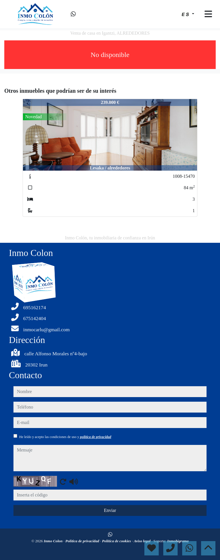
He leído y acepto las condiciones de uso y (65, 437)
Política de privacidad (82, 541)
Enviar (110, 510)
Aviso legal (143, 541)
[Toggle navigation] (208, 14)
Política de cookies (117, 541)
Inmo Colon (54, 541)
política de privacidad (95, 437)
